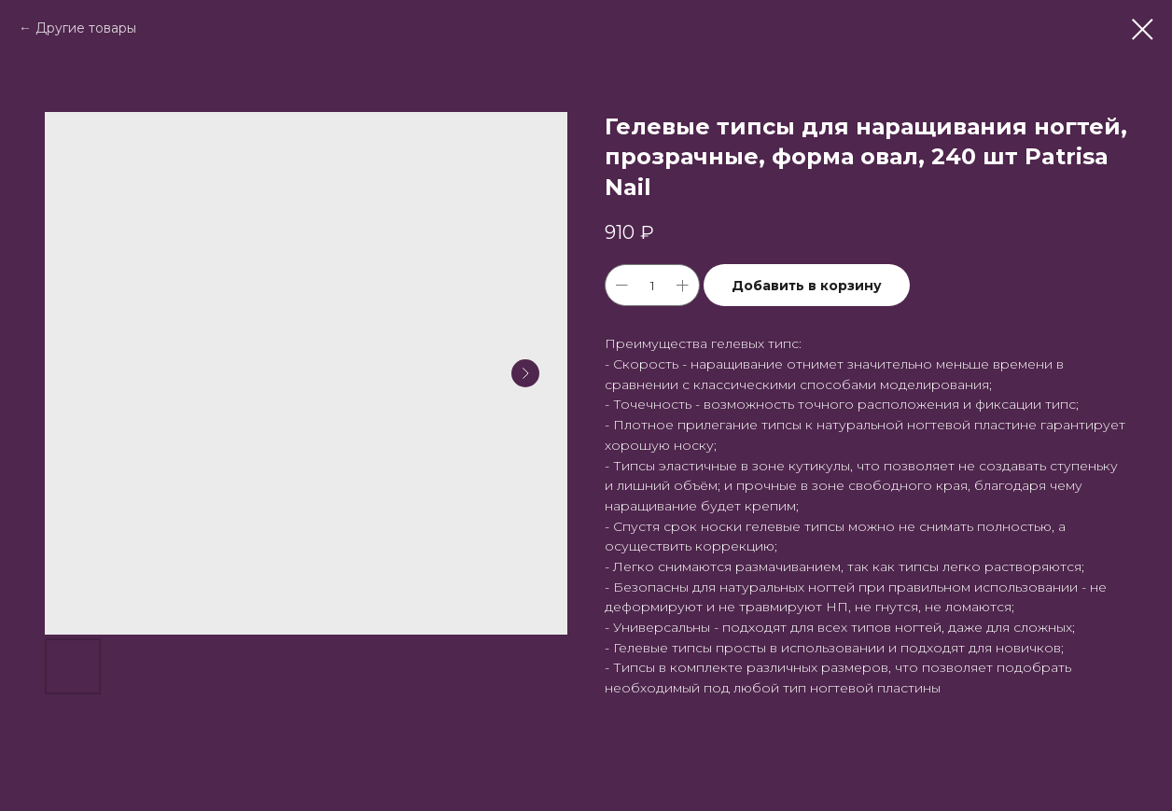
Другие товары (85, 28)
